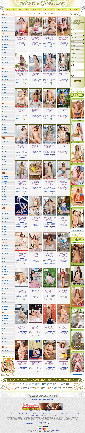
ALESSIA (36, 153)
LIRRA (64, 117)
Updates (20, 413)
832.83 (19, 118)
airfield (77, 74)
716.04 (40, 332)
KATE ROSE (50, 333)
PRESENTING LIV (36, 109)
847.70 (47, 46)
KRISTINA (22, 227)
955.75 (47, 44)
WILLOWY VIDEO (49, 109)
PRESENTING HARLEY (63, 73)
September (6, 44)
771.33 (53, 44)
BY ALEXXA (63, 38)
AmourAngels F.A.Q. (74, 413)
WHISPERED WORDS (22, 361)
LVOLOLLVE (63, 225)
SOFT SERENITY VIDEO (35, 325)
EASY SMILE (49, 361)
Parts (47, 43)
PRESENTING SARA (35, 289)
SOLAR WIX (22, 333)
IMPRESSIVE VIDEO (49, 37)
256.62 (53, 191)
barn (77, 67)
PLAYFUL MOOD (35, 181)
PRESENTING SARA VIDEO (49, 73)
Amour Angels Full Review (59, 413)
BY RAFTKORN (49, 38)
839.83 (19, 82)
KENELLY (22, 157)
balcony (77, 65)
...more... (6, 352)
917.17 (47, 118)
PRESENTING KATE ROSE (49, 325)
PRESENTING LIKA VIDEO (36, 361)
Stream (53, 43)
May (5, 20)
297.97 (53, 154)
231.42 (26, 155)
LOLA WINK (22, 83)
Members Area (29, 413)
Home (7, 413)
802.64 (26, 260)
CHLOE (36, 81)
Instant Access (37, 413)
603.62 (26, 224)
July (4, 49)
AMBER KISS (36, 73)
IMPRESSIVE (63, 181)
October (5, 41)
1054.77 (47, 80)
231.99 (53, 82)
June (5, 17)
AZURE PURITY (63, 253)
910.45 (19, 155)
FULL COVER (23, 44)
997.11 (47, 226)
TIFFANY (36, 189)
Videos (23, 413)
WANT (63, 217)
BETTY (50, 227)
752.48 (33, 368)
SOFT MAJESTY (63, 289)
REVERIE (63, 145)
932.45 (47, 82)
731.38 (19, 191)
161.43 (26, 226)
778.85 (26, 296)
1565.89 (47, 152)
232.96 (53, 118)
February (6, 27)
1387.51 (47, 154)
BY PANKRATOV (35, 182)
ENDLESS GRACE (36, 217)
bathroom (77, 68)
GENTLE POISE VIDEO (22, 289)
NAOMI (36, 45)
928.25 (53, 224)
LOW (26, 43)
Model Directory (13, 413)
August (5, 47)
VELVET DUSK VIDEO (22, 217)
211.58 (26, 118)
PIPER (50, 299)
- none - (77, 64)
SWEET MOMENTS (35, 37)
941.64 (19, 116)
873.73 (53, 80)
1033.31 (47, 191)
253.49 (53, 226)
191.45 (53, 263)
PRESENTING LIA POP (22, 37)
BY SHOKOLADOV (22, 218)
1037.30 (47, 116)
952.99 (19, 296)
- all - (77, 63)
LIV (36, 117)
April (5, 22)
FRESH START (35, 145)
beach (77, 76)
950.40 (19, 80)
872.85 (53, 261)
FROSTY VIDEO (21, 109)
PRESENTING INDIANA (63, 37)
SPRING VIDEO (49, 289)
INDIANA (63, 45)
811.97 (26, 80)
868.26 (53, 116)
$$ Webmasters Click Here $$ (35, 415)
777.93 (26, 116)
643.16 (53, 296)
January (5, 30)
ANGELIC (36, 253)
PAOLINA (63, 153)
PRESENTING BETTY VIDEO (49, 217)
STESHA (49, 155)
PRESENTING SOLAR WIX (22, 325)
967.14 (19, 260)
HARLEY (63, 81)
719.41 (19, 224)
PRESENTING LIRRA (63, 109)
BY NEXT (49, 146)
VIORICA (22, 119)
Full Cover (49, 42)
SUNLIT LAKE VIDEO (22, 73)
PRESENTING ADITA (63, 361)
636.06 (19, 226)
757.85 (47, 296)
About (67, 413)
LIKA (36, 371)
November (6, 39)
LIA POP (22, 45)
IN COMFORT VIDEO (21, 253)
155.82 (26, 82)
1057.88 (47, 261)
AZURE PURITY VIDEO (49, 145)
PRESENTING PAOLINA (63, 325)
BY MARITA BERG (36, 38)
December (6, 36)
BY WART (22, 38)
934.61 (47, 263)
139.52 (26, 191)
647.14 (40, 368)
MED (24, 43)
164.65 (53, 46)
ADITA (50, 119)
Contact (43, 413)
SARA (50, 83)
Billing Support (49, 413)
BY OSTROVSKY (49, 74)
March (5, 25)
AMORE (63, 189)
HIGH (21, 43)
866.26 (33, 332)
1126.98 (47, 224)
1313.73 (53, 152)
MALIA (36, 335)
